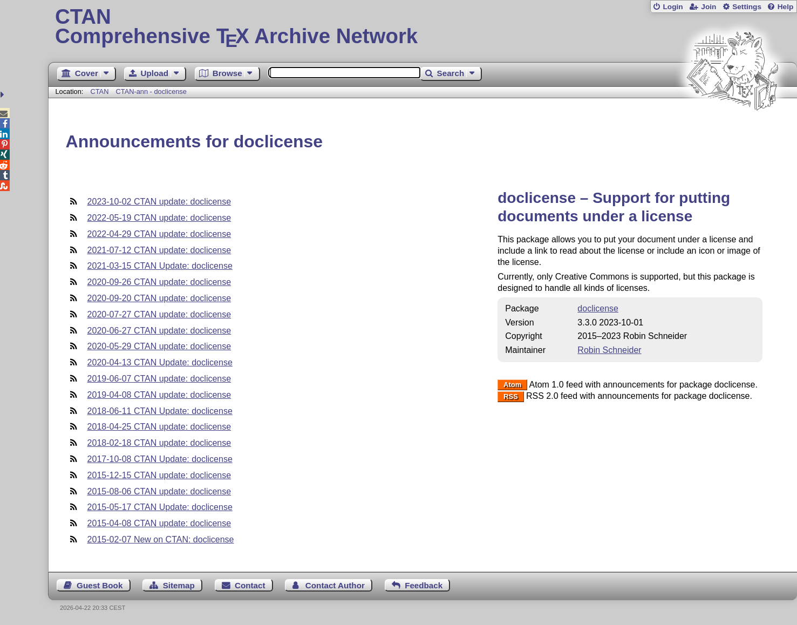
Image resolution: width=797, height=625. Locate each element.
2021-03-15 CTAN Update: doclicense (160, 265)
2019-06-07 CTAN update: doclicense (159, 378)
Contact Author (335, 585)
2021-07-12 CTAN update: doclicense (159, 250)
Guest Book (99, 585)
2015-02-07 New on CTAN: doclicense (160, 539)
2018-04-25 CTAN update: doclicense (159, 426)
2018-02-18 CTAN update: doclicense (159, 442)
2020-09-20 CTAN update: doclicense (159, 298)
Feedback (423, 585)
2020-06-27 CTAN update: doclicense (159, 330)
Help (786, 7)
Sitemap (179, 585)
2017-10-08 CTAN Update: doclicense (160, 459)
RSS (510, 396)
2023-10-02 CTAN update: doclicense (159, 201)
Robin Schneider (609, 350)
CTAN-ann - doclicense (151, 91)
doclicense (597, 308)
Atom (512, 385)
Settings (746, 7)
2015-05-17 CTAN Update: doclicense (160, 507)
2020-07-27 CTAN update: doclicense (159, 314)
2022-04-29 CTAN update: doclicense (159, 234)
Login (673, 7)
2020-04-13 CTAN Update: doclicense (160, 362)
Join (708, 7)
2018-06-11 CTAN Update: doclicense (160, 411)
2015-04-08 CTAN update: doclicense (159, 523)
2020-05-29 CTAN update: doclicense (159, 346)
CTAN (100, 91)
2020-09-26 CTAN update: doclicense (159, 282)
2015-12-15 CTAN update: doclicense (159, 475)
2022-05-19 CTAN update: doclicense (159, 217)
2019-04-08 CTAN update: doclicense (159, 394)
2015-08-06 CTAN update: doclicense (159, 491)
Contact (250, 585)
